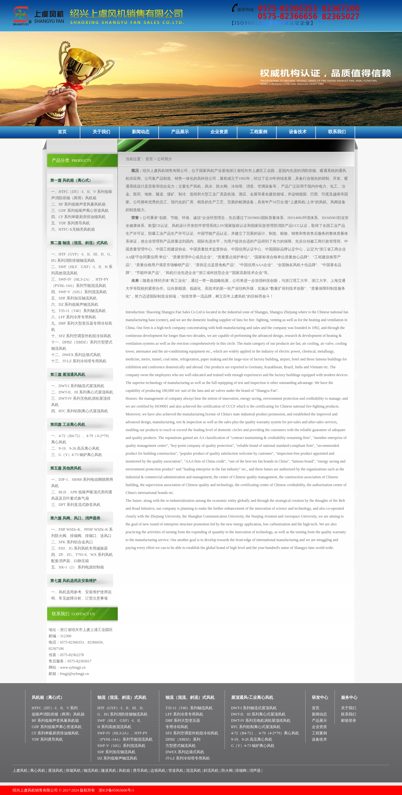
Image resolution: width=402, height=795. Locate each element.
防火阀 (227, 770)
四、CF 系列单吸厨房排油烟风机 (78, 217)
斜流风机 (211, 770)
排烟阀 (241, 770)
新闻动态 (140, 131)
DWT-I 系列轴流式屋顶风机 (254, 708)
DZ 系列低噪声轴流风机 (117, 758)
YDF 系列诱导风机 (47, 739)
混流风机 (193, 770)
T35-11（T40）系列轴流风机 (189, 708)
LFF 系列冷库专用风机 (184, 714)
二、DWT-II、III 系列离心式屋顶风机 (82, 392)
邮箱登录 (348, 720)
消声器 (255, 770)
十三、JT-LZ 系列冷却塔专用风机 (79, 361)
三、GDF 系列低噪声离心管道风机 (80, 210)
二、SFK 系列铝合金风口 (72, 542)
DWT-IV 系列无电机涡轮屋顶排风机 (261, 720)
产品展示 (180, 131)
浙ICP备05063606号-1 (116, 790)
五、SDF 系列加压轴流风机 (74, 298)
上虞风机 (20, 770)
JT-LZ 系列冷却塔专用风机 (188, 758)
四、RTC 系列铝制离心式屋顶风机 (79, 411)
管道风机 (175, 770)
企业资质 (219, 131)
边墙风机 (158, 770)
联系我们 (337, 131)
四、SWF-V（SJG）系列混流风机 (79, 292)
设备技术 (298, 131)
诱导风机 (140, 770)
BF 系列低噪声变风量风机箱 (55, 720)
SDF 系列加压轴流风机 (116, 752)
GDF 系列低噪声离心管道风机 (57, 727)
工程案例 (258, 131)
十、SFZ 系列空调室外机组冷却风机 (81, 336)
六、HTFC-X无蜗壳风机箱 (73, 229)
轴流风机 (91, 770)
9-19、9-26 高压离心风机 (251, 739)
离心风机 (37, 770)
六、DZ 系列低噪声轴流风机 (75, 304)
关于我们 (101, 131)
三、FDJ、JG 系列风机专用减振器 (79, 548)
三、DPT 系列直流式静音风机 (75, 504)
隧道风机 (108, 770)
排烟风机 (73, 770)
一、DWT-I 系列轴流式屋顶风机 (77, 386)
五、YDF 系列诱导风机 (70, 223)
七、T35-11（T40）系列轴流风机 (78, 311)
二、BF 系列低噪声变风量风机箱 (78, 204)
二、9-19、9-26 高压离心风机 (75, 448)
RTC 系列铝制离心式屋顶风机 (256, 727)
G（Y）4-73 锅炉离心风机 (252, 745)
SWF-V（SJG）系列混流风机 (121, 745)
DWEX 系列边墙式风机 (185, 752)
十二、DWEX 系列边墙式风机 (76, 355)
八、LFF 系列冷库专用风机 (73, 317)
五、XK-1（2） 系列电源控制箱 (77, 567)
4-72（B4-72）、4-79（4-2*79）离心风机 (265, 733)
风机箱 (124, 770)
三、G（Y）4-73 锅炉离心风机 (76, 454)
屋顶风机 (55, 770)
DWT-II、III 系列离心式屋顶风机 (258, 714)
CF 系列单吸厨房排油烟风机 (55, 733)
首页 (62, 131)
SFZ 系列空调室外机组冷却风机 (192, 733)
